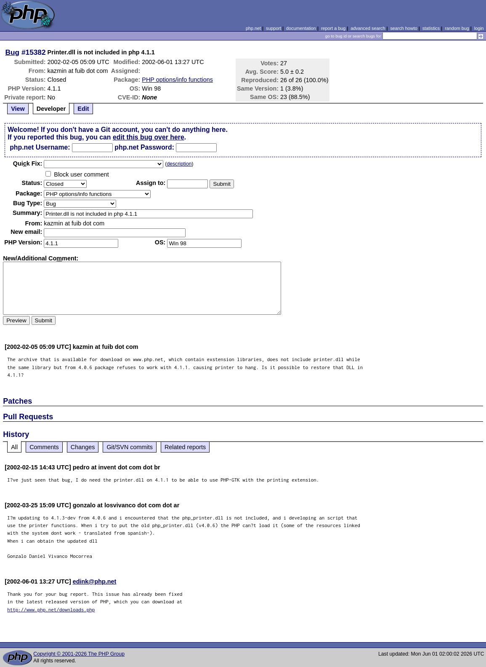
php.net (253, 28)
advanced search (368, 28)
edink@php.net (95, 581)
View (18, 108)
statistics (431, 28)
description (179, 164)
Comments (44, 447)
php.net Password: (144, 147)
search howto (403, 28)
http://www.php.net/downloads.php (51, 609)
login (479, 28)
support (273, 28)
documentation (301, 28)
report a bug (333, 28)
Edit (83, 108)
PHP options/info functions (177, 79)
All (14, 447)
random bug (457, 28)
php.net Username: (40, 147)
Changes (83, 447)
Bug (12, 52)
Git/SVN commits (129, 447)
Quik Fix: (27, 163)
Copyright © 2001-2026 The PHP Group (79, 654)
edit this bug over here (148, 137)
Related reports (185, 447)
